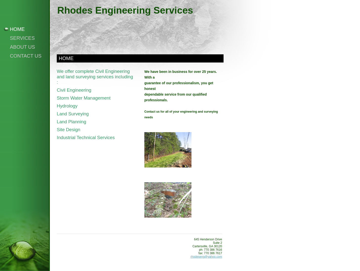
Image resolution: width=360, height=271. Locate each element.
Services (22, 38)
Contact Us (25, 56)
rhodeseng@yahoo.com (206, 256)
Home (17, 29)
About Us (22, 47)
